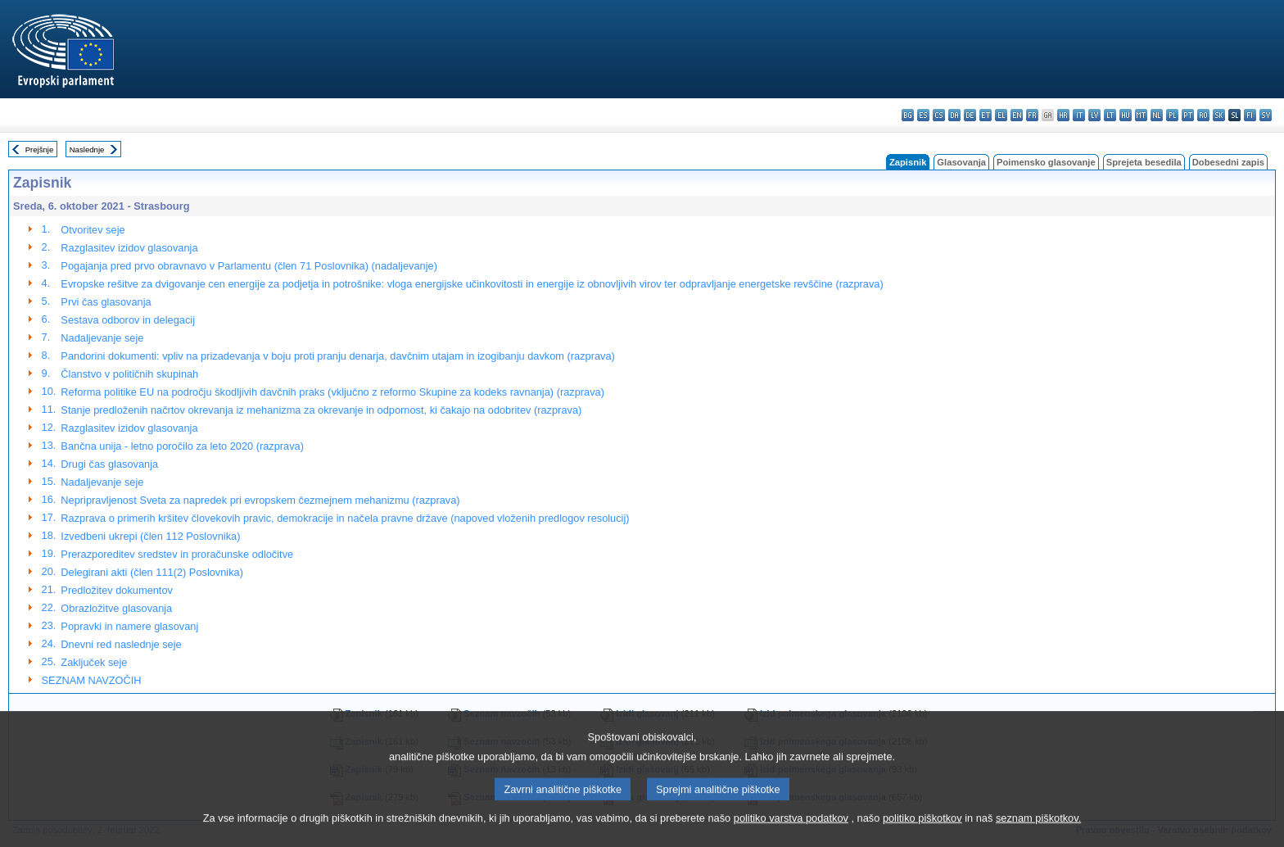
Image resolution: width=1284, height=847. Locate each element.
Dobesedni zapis (1228, 162)
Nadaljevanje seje (102, 338)
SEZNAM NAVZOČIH (92, 680)
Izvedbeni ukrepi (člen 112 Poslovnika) (150, 536)
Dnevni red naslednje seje (121, 644)
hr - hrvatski (1063, 115)
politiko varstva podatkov (791, 831)
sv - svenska (1265, 115)
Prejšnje (39, 149)
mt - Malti (1141, 115)
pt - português (1188, 115)
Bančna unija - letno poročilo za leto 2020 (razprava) (182, 446)
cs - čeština (939, 115)
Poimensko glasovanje (1046, 162)
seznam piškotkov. (1038, 831)
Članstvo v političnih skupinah (129, 374)
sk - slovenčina (1219, 115)
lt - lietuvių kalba (1110, 115)
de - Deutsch (970, 115)
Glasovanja (961, 162)
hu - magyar (1125, 115)
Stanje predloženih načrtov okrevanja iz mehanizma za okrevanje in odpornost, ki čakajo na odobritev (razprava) (321, 410)
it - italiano (1079, 115)
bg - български (908, 115)
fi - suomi (1250, 115)
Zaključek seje (94, 662)
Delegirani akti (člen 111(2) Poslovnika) (152, 572)
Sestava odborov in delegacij (128, 320)
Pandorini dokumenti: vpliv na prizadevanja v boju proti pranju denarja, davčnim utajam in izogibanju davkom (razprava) (337, 356)
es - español (923, 115)
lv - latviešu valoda (1094, 115)
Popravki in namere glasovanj (129, 626)
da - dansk (954, 115)
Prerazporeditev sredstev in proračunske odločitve (177, 554)
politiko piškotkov (922, 831)
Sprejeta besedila (1144, 162)
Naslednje (87, 149)
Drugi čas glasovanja (109, 464)
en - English (1016, 115)
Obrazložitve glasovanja (116, 608)
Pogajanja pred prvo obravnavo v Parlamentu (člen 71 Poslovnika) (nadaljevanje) (249, 266)
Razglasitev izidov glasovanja (129, 248)
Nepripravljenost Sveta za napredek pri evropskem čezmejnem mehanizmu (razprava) (260, 500)
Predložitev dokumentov (117, 590)
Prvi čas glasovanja (106, 302)
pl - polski (1172, 115)
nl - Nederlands (1157, 115)
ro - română (1203, 115)
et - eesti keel (985, 115)
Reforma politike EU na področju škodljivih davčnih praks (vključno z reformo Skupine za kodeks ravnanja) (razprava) (332, 392)
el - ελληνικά (1001, 115)
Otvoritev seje (92, 230)
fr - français (1032, 115)
